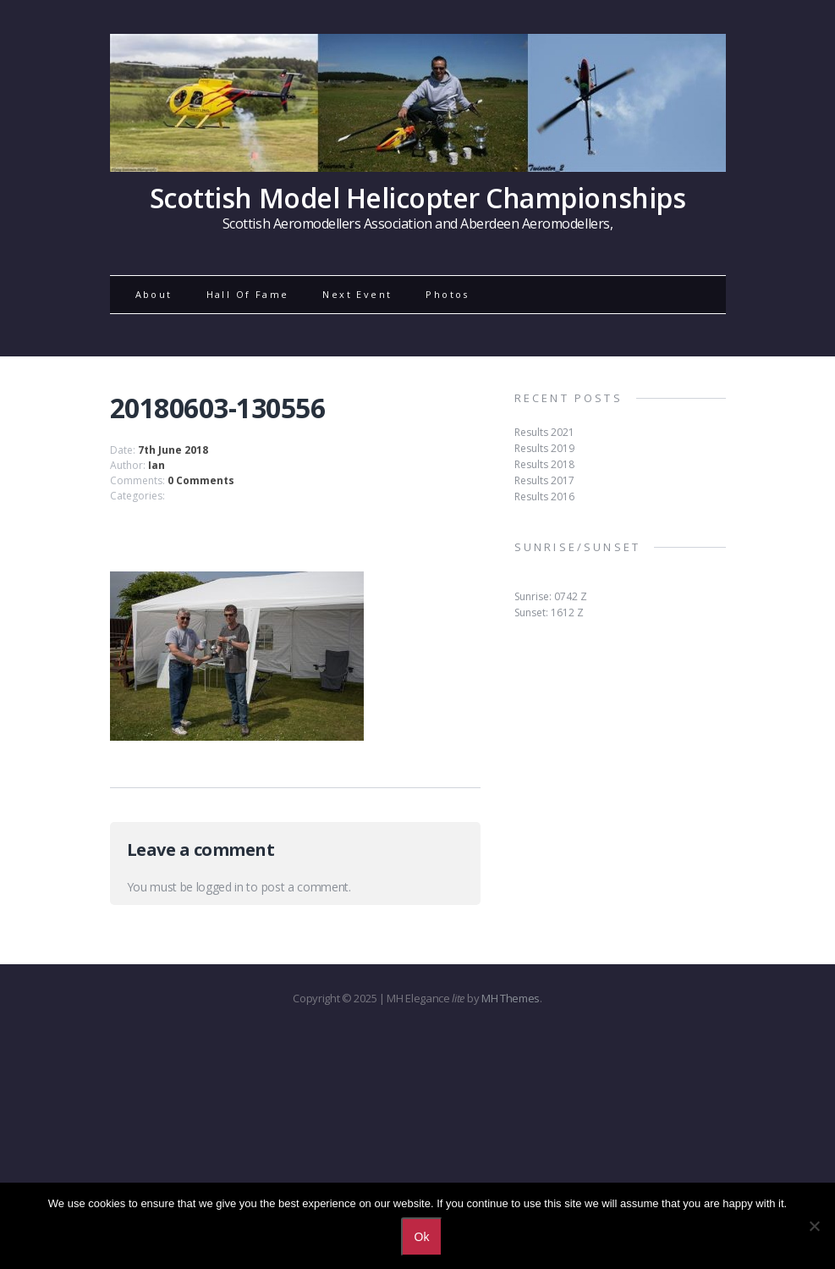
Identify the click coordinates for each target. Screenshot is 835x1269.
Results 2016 (544, 496)
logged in (220, 887)
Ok (422, 1237)
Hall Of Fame (247, 294)
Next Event (357, 294)
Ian (156, 465)
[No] (813, 1225)
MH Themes (510, 998)
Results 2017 (544, 480)
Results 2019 (544, 448)
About (154, 294)
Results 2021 (544, 432)
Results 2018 (544, 464)
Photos (447, 294)
